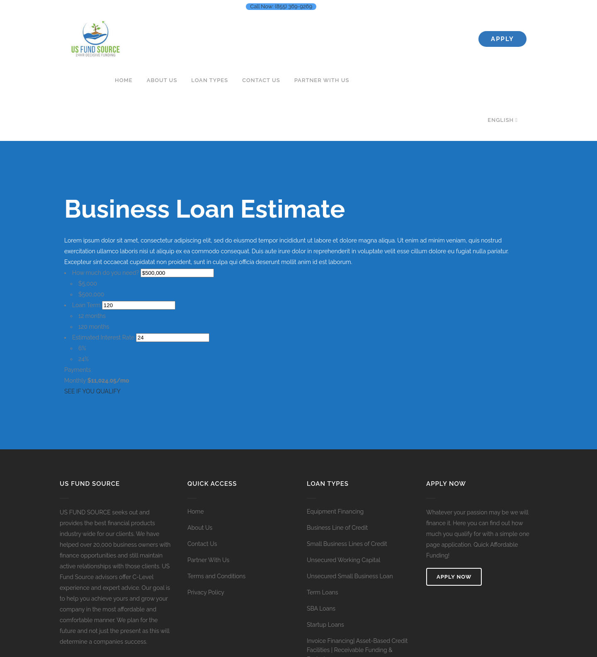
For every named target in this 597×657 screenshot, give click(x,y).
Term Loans (322, 592)
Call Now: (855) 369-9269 (281, 6)
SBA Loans (321, 608)
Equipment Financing (335, 511)
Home (195, 511)
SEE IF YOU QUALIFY (92, 391)
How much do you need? (105, 272)
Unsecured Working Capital (343, 560)
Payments (77, 369)
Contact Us (202, 544)
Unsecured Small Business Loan (350, 576)
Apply (502, 39)
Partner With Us (208, 560)
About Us (199, 527)
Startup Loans (325, 624)
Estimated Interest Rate (103, 337)
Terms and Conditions (216, 576)
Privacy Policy (205, 592)
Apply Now (454, 577)
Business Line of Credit (337, 527)
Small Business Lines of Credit (347, 544)
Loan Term (86, 305)
